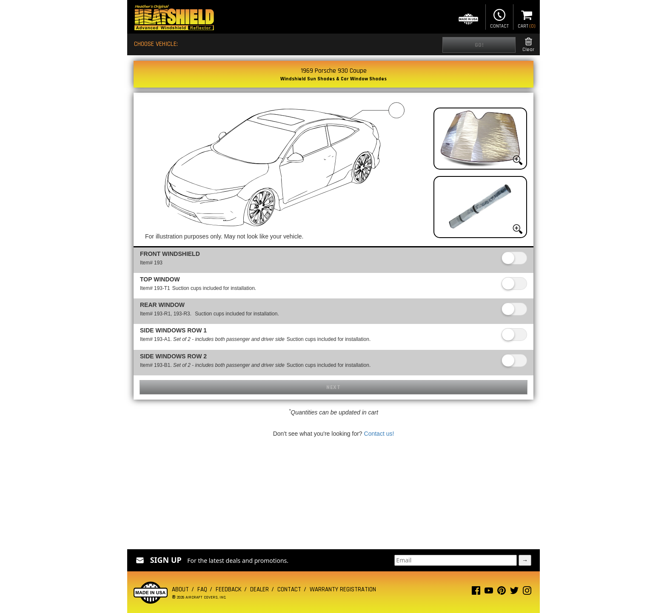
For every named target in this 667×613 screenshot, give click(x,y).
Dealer (259, 589)
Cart (527, 17)
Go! (479, 45)
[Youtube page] (489, 592)
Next (333, 387)
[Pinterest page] (501, 592)
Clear (528, 45)
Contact (499, 17)
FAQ (202, 589)
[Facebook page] (476, 592)
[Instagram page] (527, 592)
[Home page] (174, 18)
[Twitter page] (514, 592)
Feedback (229, 589)
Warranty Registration (343, 589)
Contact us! (379, 433)
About (180, 589)
